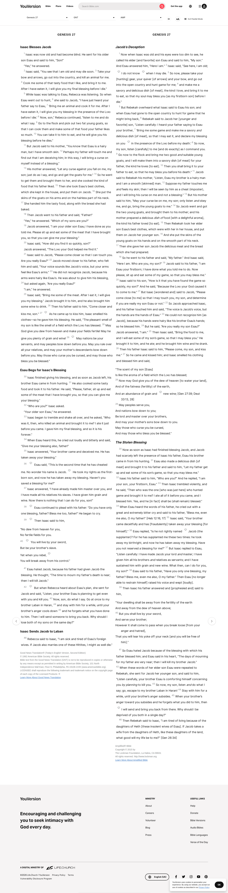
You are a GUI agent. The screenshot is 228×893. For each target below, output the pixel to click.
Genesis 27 (48, 17)
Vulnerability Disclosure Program (36, 878)
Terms (71, 875)
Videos (69, 6)
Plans (58, 6)
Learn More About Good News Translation (40, 677)
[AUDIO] (168, 18)
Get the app (176, 6)
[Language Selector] (190, 6)
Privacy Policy (58, 875)
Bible (48, 6)
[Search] (118, 6)
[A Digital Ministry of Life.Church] (114, 866)
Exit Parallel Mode (193, 19)
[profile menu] (202, 6)
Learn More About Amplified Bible (131, 760)
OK (219, 884)
